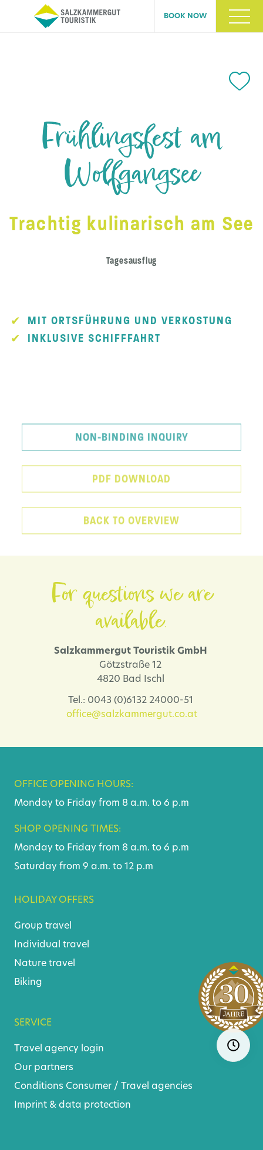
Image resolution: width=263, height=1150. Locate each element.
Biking (28, 982)
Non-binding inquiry (131, 443)
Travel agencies (157, 1086)
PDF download (131, 485)
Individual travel (51, 945)
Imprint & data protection (72, 1105)
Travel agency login (59, 1049)
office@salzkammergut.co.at (131, 714)
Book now (185, 16)
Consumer (89, 1086)
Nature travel (44, 964)
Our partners (43, 1067)
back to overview (131, 527)
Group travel (43, 926)
